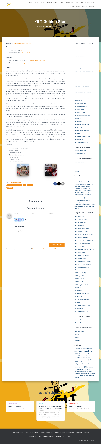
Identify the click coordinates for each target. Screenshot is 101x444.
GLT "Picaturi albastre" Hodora (83, 92)
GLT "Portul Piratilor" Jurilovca (83, 95)
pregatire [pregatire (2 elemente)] (85, 202)
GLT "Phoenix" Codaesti (81, 89)
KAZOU (77, 168)
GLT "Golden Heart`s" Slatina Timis (84, 71)
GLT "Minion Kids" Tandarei (82, 86)
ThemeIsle (92, 440)
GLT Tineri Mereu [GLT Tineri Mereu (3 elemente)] (79, 192)
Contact (84, 6)
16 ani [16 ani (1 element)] (79, 179)
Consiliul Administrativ (74, 6)
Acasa (30, 2)
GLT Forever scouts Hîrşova (82, 124)
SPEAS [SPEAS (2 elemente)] (91, 204)
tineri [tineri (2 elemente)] (84, 206)
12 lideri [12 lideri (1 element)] (76, 179)
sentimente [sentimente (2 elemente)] (77, 204)
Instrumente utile (89, 2)
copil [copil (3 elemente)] (88, 186)
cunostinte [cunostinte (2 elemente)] (83, 188)
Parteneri (91, 6)
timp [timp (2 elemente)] (81, 206)
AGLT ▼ (36, 2)
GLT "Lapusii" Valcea (80, 83)
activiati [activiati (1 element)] (76, 182)
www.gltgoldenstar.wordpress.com (22, 43)
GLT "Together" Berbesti (81, 106)
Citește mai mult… (53, 417)
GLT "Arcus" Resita (80, 56)
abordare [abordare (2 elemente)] (89, 179)
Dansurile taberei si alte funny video (64, 432)
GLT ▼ (43, 2)
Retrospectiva (69, 2)
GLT (24, 185)
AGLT (26, 432)
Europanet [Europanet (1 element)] (82, 190)
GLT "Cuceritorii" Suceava (81, 62)
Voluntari (9, 187)
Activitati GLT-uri (16, 182)
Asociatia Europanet (80, 150)
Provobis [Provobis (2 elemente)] (90, 202)
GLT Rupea (78, 133)
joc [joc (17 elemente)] (85, 197)
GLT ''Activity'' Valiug (80, 47)
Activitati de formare (17, 432)
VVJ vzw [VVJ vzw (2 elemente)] (77, 208)
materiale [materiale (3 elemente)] (90, 198)
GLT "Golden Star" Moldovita (82, 74)
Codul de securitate (19, 226)
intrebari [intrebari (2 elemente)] (82, 194)
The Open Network (80, 153)
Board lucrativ (34, 432)
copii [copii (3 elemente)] (85, 186)
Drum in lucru (79, 2)
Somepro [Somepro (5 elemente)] (86, 204)
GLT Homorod (78, 127)
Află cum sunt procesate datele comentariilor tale (44, 248)
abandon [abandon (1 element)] (85, 179)
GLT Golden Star (26, 52)
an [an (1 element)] (91, 182)
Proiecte (61, 2)
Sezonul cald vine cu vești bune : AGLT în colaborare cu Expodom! (50, 407)
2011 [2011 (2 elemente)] (82, 179)
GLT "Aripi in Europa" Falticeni (82, 59)
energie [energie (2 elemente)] (88, 188)
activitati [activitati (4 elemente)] (80, 182)
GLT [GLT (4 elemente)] (91, 190)
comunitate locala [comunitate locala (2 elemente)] (79, 186)
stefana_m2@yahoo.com (27, 63)
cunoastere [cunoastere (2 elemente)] (77, 188)
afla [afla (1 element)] (84, 182)
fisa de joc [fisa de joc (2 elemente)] (87, 190)
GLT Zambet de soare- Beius (82, 136)
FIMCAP (77, 165)
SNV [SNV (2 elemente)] (81, 204)
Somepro (77, 171)
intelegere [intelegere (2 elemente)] (77, 194)
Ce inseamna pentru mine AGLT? (14, 185)
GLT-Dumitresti (79, 139)
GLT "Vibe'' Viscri (79, 109)
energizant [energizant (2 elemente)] (77, 190)
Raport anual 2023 (75, 406)
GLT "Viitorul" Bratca (80, 112)
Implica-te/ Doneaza (52, 2)
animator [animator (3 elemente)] (77, 184)
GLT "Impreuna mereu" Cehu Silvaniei (84, 80)
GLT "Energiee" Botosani (81, 68)
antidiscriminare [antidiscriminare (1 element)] (83, 184)
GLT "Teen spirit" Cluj (80, 103)
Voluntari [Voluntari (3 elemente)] (91, 206)
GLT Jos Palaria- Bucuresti (82, 130)
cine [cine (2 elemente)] (92, 184)
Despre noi (79, 432)
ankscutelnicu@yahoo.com (38, 60)
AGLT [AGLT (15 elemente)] (87, 181)
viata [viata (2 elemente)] (87, 206)
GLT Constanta (78, 121)
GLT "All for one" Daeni (80, 53)
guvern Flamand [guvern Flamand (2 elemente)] (89, 192)
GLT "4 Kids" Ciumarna (81, 50)
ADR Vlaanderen (79, 162)
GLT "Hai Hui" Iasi (79, 77)
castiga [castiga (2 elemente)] (88, 184)
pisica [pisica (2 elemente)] (81, 202)
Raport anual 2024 (14, 406)
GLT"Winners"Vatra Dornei (82, 142)
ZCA (22, 50)
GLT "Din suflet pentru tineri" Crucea (84, 65)
